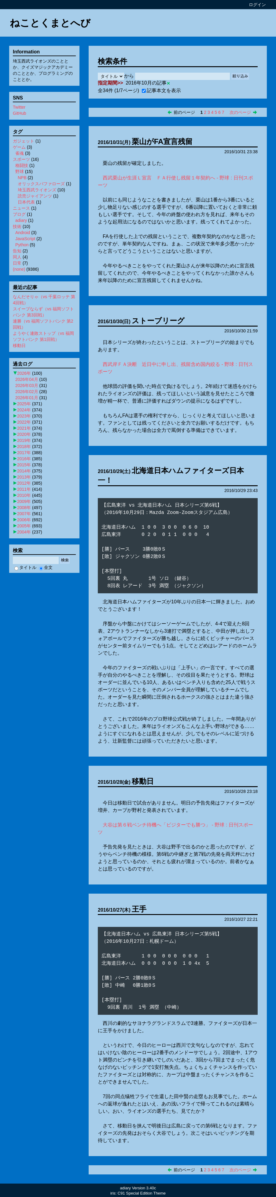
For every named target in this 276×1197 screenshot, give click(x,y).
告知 (17, 250)
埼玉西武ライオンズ (37, 189)
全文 (46, 567)
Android (22, 232)
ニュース (21, 208)
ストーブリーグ (158, 320)
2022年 (24, 422)
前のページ (184, 112)
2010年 (24, 495)
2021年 (24, 428)
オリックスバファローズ (41, 183)
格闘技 (21, 165)
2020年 (24, 434)
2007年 (24, 513)
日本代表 (26, 202)
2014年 (24, 470)
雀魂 (19, 153)
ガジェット (23, 141)
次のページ (240, 112)
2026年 (24, 373)
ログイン (257, 4)
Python (22, 244)
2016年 (24, 458)
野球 (19, 171)
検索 (65, 560)
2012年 (24, 483)
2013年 (24, 477)
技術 (17, 226)
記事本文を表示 (161, 90)
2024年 (24, 409)
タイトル (25, 567)
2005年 (24, 525)
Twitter (19, 107)
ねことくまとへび (50, 22)
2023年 (24, 416)
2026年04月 (26, 379)
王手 (139, 909)
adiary (21, 220)
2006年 (24, 519)
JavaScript (25, 238)
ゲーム (19, 147)
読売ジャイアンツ (35, 195)
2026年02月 (26, 391)
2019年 (24, 440)
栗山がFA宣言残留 (162, 141)
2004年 (24, 532)
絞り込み (240, 76)
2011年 (24, 489)
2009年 (24, 501)
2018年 (24, 446)
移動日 (143, 781)
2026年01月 (26, 397)
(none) (19, 269)
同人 (17, 257)
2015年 (24, 464)
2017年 (24, 452)
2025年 (24, 403)
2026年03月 (26, 385)
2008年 (24, 507)
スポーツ (21, 159)
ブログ (19, 214)
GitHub (19, 113)
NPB (22, 177)
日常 (17, 263)
